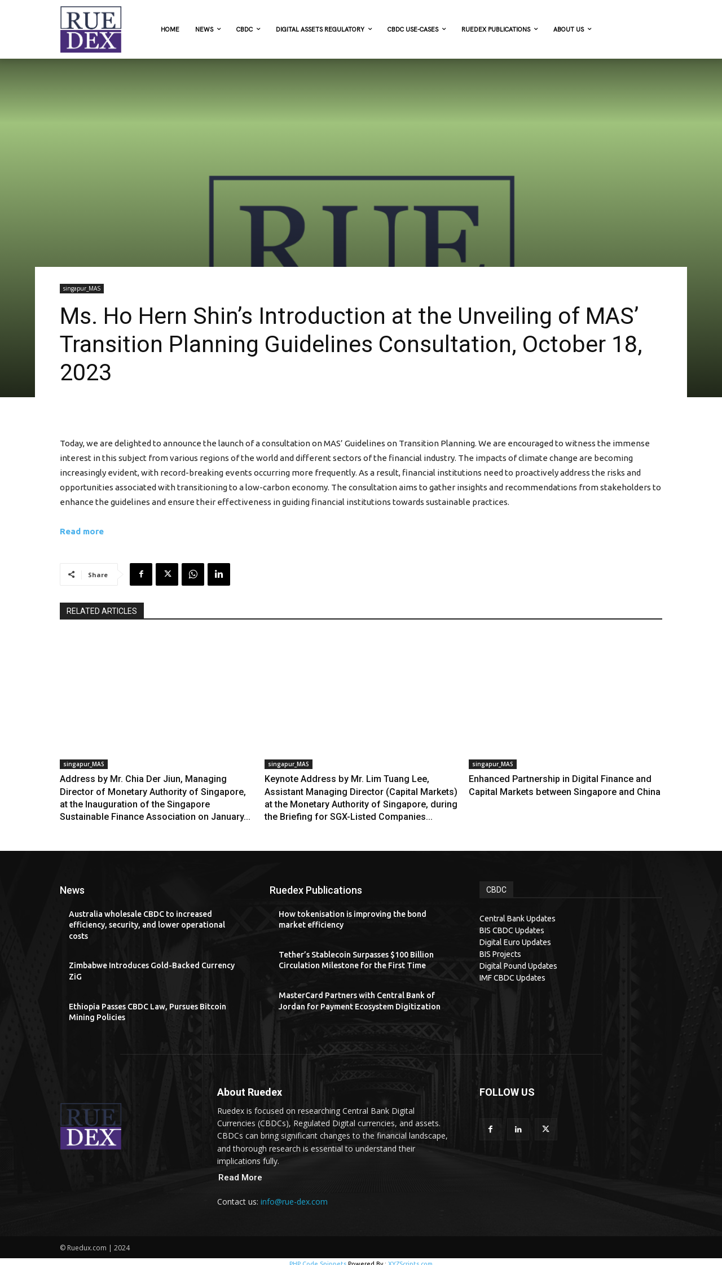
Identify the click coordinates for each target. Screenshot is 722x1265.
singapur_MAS (82, 288)
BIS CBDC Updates (511, 924)
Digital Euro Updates (515, 936)
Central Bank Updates (517, 912)
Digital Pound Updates (518, 960)
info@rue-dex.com (294, 1196)
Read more (82, 531)
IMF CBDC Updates (512, 972)
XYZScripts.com (410, 1258)
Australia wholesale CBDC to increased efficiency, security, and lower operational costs (147, 919)
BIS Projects (500, 948)
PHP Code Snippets (317, 1258)
